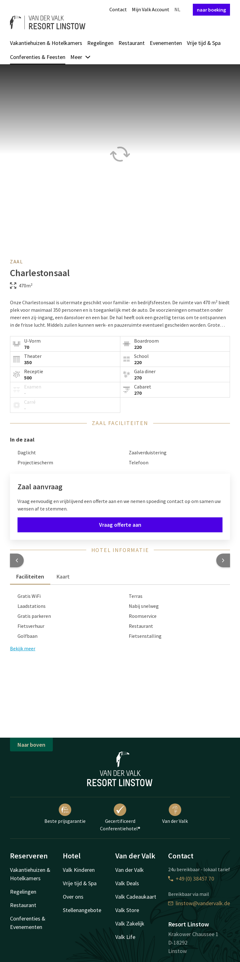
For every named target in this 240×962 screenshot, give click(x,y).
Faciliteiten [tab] (30, 576)
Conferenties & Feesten (37, 57)
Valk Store (127, 910)
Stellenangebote (82, 910)
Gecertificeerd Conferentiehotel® (120, 817)
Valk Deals (127, 883)
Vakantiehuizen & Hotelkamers (46, 42)
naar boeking (211, 10)
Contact (118, 9)
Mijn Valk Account (150, 9)
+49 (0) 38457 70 (191, 878)
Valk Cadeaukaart (135, 896)
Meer (80, 57)
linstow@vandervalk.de (199, 903)
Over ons (73, 896)
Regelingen (100, 42)
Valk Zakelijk (129, 923)
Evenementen (166, 42)
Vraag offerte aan (120, 524)
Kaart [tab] (63, 576)
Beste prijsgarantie (65, 813)
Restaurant (131, 42)
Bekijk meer (22, 648)
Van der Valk (175, 813)
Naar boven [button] (31, 744)
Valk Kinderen (79, 869)
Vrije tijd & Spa (204, 42)
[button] (17, 560)
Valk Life (125, 936)
